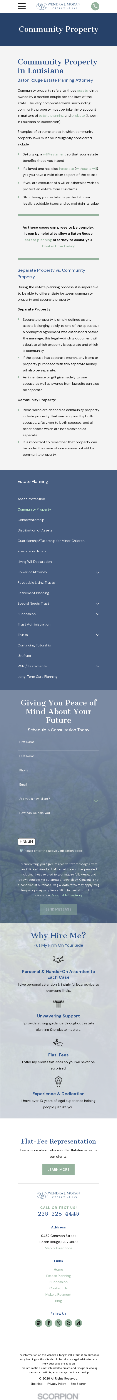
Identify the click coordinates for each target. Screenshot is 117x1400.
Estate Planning (58, 1275)
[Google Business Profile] (39, 1323)
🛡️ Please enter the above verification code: (51, 851)
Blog (58, 1301)
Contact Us (58, 1288)
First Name (27, 742)
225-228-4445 (58, 1213)
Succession (59, 1282)
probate (78, 115)
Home (58, 1269)
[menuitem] (59, 499)
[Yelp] (68, 1323)
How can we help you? (35, 813)
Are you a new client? (34, 799)
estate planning (51, 115)
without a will (86, 168)
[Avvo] (78, 1323)
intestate (66, 168)
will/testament (54, 154)
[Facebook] (49, 1323)
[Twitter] (58, 1323)
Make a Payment (58, 1294)
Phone (23, 770)
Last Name (27, 756)
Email (23, 784)
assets (82, 90)
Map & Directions (58, 1248)
